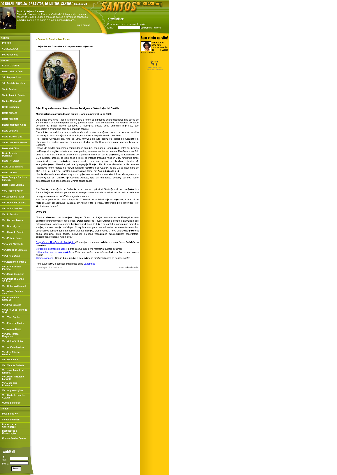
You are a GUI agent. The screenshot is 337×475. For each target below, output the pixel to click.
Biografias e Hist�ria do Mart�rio (55, 242)
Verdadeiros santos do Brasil (51, 248)
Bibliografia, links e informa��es (54, 252)
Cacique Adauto (45, 258)
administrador (132, 267)
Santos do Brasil (46, 39)
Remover (157, 28)
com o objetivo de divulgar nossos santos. (154, 47)
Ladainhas (89, 263)
